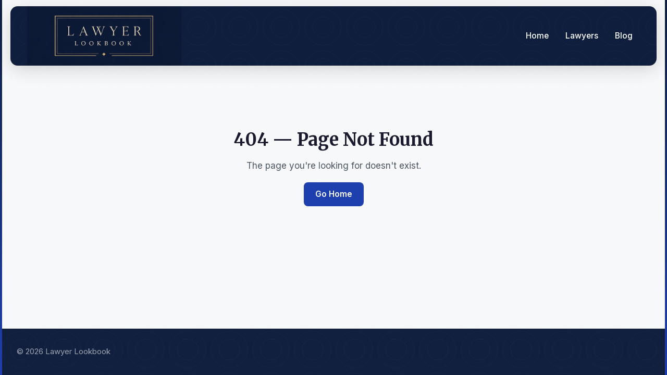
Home (537, 36)
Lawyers (581, 36)
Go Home (333, 194)
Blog (624, 36)
